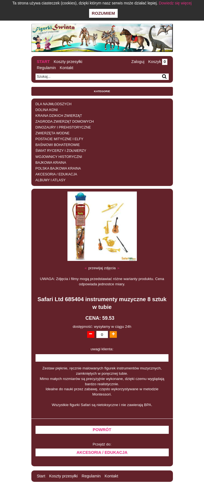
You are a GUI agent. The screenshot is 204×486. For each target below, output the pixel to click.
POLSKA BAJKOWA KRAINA (58, 168)
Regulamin (46, 68)
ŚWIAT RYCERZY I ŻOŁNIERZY (61, 151)
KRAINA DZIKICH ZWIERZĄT (59, 116)
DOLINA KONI (47, 110)
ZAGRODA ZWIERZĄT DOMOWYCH (65, 122)
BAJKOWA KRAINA (51, 163)
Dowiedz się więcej (175, 3)
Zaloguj (137, 61)
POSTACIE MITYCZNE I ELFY (60, 139)
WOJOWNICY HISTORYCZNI (59, 157)
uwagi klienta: (102, 349)
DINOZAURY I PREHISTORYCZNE (63, 127)
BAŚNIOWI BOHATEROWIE (58, 145)
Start (43, 61)
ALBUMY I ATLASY (51, 180)
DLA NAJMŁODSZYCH (54, 104)
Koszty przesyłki (68, 61)
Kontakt (66, 68)
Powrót (102, 429)
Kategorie (102, 91)
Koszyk (157, 61)
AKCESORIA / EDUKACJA (56, 174)
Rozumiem (103, 13)
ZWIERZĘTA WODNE (53, 133)
